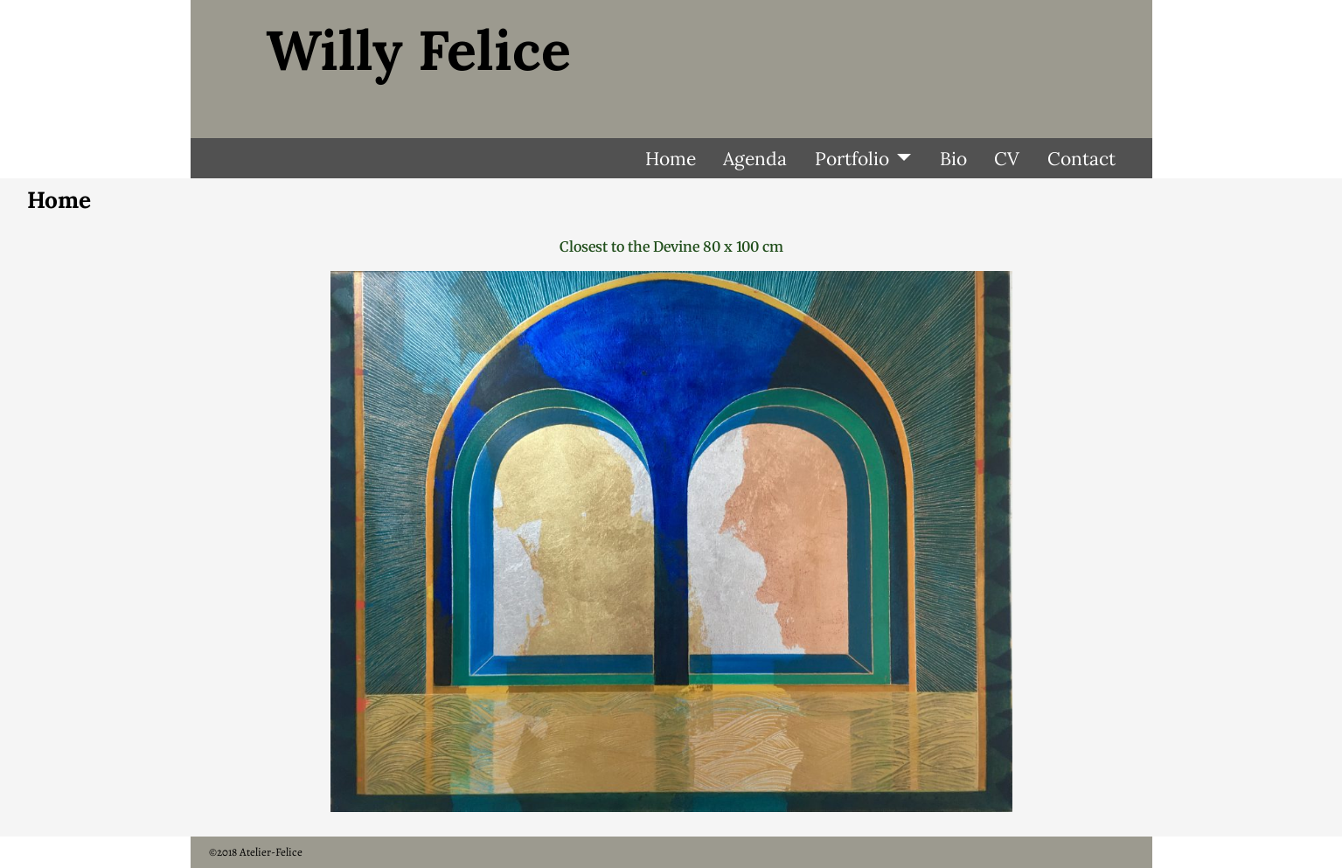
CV (1006, 158)
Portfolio (852, 158)
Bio (953, 158)
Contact (1081, 158)
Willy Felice (418, 50)
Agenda (755, 158)
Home (670, 158)
